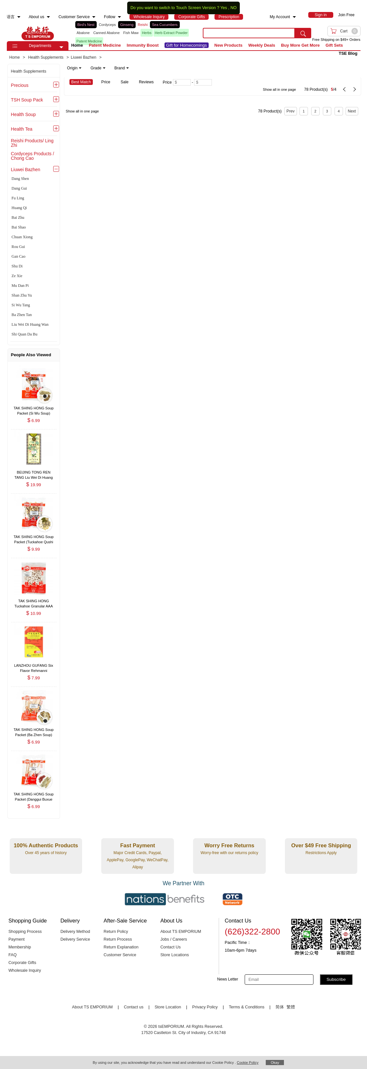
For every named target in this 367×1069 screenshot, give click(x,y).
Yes (223, 8)
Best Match (81, 82)
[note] (98, 68)
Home (77, 45)
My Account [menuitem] (280, 17)
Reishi (143, 25)
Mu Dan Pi (20, 285)
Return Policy (116, 931)
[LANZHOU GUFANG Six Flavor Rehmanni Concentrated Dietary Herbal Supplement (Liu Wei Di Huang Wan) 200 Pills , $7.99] (33, 666)
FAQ (12, 955)
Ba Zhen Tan (22, 314)
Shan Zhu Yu (22, 295)
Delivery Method (75, 931)
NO (233, 8)
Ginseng (126, 25)
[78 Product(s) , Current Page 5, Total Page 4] (297, 86)
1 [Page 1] (304, 111)
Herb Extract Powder (171, 33)
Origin (74, 68)
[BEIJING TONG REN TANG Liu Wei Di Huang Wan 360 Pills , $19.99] (33, 473)
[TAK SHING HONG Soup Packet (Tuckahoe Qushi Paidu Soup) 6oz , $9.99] (33, 537)
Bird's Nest (85, 25)
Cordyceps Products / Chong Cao (32, 156)
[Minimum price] (182, 82)
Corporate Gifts (22, 962)
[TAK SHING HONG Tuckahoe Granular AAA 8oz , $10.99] (33, 602)
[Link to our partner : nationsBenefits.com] (164, 899)
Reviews (146, 82)
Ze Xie (17, 276)
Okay (275, 1062)
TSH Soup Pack (27, 99)
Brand (122, 68)
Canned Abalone (106, 33)
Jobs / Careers (173, 939)
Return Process (118, 939)
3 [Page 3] (327, 111)
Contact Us (170, 947)
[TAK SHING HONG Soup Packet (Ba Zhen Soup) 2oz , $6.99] (33, 730)
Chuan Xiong (22, 237)
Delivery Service (75, 939)
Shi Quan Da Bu (25, 334)
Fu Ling (18, 198)
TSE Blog (348, 53)
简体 (279, 1007)
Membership (19, 947)
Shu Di (17, 266)
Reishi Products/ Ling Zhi (32, 143)
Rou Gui (18, 246)
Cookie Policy (248, 1062)
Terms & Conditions (246, 1007)
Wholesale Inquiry (24, 970)
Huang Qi (19, 208)
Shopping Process (25, 931)
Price (105, 82)
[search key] (249, 33)
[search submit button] (303, 33)
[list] (134, 33)
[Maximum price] (203, 82)
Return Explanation (121, 947)
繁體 (291, 1007)
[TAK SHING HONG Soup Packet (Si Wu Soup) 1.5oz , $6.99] (33, 409)
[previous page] (344, 89)
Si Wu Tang (21, 305)
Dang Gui (19, 188)
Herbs (146, 33)
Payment (16, 939)
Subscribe (336, 979)
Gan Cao (19, 256)
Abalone (83, 33)
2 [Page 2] (315, 111)
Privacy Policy (205, 1007)
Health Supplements (28, 71)
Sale (124, 82)
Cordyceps (107, 25)
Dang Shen (20, 178)
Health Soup (23, 114)
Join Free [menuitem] (346, 15)
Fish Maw (131, 33)
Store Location (167, 1007)
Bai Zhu (18, 217)
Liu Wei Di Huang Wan (30, 324)
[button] (61, 47)
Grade (98, 68)
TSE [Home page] (37, 33)
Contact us (133, 1007)
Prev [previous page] (291, 111)
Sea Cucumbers (164, 25)
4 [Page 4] (339, 111)
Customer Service (120, 955)
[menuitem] (19, 17)
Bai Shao (19, 227)
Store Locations (174, 955)
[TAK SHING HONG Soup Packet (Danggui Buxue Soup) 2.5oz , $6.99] (33, 795)
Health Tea (21, 129)
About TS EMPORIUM (180, 931)
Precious (20, 85)
